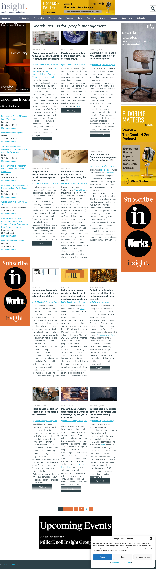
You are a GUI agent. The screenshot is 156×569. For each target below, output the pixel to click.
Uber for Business (21, 18)
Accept (102, 557)
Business (77, 65)
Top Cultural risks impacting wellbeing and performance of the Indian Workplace (14, 149)
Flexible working (108, 421)
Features (69, 18)
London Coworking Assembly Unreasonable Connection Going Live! (13, 169)
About (14, 23)
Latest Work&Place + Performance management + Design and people (103, 157)
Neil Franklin (67, 65)
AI (103, 302)
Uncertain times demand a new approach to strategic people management (103, 56)
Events (103, 18)
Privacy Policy (127, 562)
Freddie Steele (40, 421)
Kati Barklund (40, 302)
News (80, 18)
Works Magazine (55, 18)
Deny (123, 557)
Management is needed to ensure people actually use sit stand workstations (45, 293)
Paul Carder (67, 183)
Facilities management (109, 166)
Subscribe (6, 18)
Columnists (141, 18)
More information (8, 128)
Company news (51, 421)
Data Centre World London (12, 241)
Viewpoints (91, 18)
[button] (151, 539)
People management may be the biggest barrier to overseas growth (74, 56)
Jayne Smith (39, 65)
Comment (77, 183)
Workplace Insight (8, 564)
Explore (5, 23)
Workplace (54, 65)
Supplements (127, 18)
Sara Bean (96, 166)
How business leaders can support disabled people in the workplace (45, 412)
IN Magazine (39, 18)
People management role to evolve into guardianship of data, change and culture (45, 56)
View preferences (143, 557)
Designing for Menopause (12, 133)
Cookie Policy (116, 562)
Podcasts (114, 18)
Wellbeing (87, 421)
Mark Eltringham (69, 421)
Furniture (57, 302)
